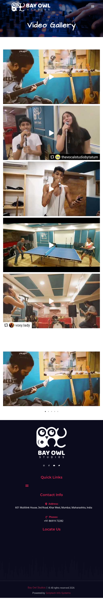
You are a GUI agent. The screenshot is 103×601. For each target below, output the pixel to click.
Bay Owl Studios (37, 587)
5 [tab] (57, 411)
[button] (6, 378)
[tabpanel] (51, 379)
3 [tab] (51, 411)
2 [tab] (48, 411)
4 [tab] (54, 411)
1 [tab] (45, 411)
